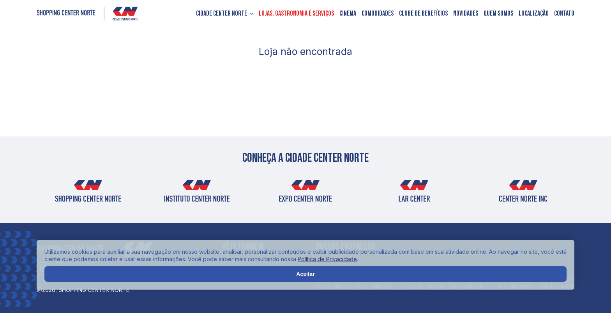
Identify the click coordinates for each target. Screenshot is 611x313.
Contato (564, 13)
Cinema (347, 13)
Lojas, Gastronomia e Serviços (296, 13)
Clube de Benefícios (423, 13)
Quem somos (498, 13)
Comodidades (378, 13)
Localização (534, 13)
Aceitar (305, 274)
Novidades (465, 13)
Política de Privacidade (327, 259)
